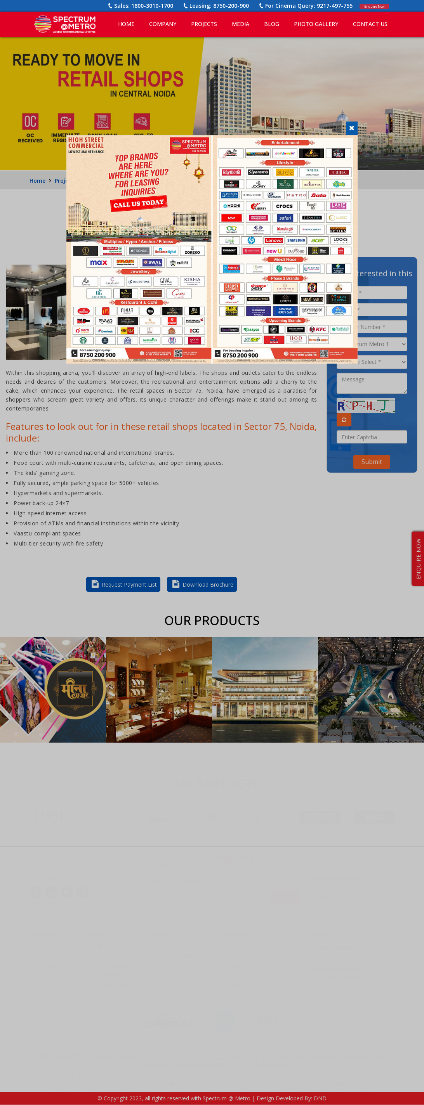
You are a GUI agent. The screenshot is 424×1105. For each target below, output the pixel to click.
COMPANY (162, 24)
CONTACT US (370, 24)
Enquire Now (368, 5)
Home (126, 24)
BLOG (271, 24)
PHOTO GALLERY (316, 24)
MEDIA (240, 24)
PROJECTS (204, 24)
